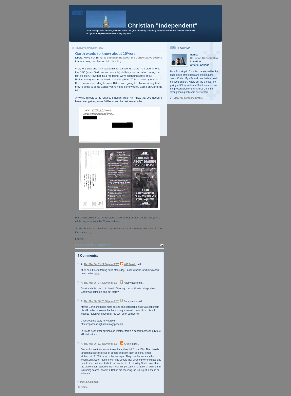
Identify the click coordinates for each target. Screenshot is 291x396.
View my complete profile (188, 98)
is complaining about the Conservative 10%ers (133, 57)
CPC (87, 239)
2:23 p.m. (116, 245)
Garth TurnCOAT (101, 239)
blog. (97, 273)
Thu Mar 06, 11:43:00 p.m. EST (101, 343)
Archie (127, 343)
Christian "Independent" (162, 25)
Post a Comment (89, 381)
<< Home (82, 387)
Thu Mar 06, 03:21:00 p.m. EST (101, 264)
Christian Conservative (204, 58)
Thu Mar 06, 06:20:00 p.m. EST (101, 301)
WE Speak (130, 264)
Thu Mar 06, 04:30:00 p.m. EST (101, 282)
